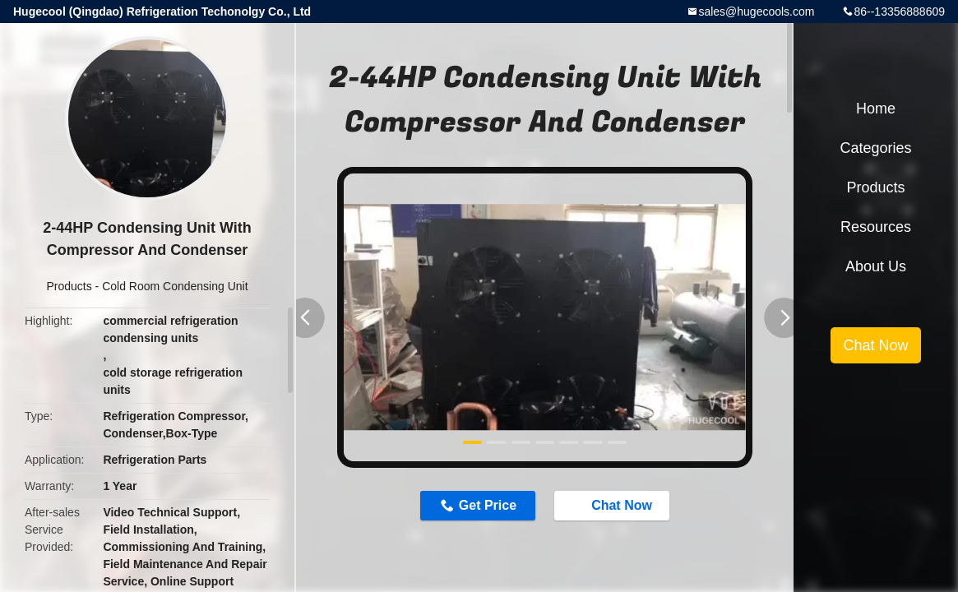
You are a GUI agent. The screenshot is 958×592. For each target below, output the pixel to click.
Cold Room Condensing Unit (175, 286)
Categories (875, 148)
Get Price (487, 505)
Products (68, 286)
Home (876, 108)
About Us (875, 266)
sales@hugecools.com (756, 11)
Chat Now (613, 505)
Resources (875, 227)
